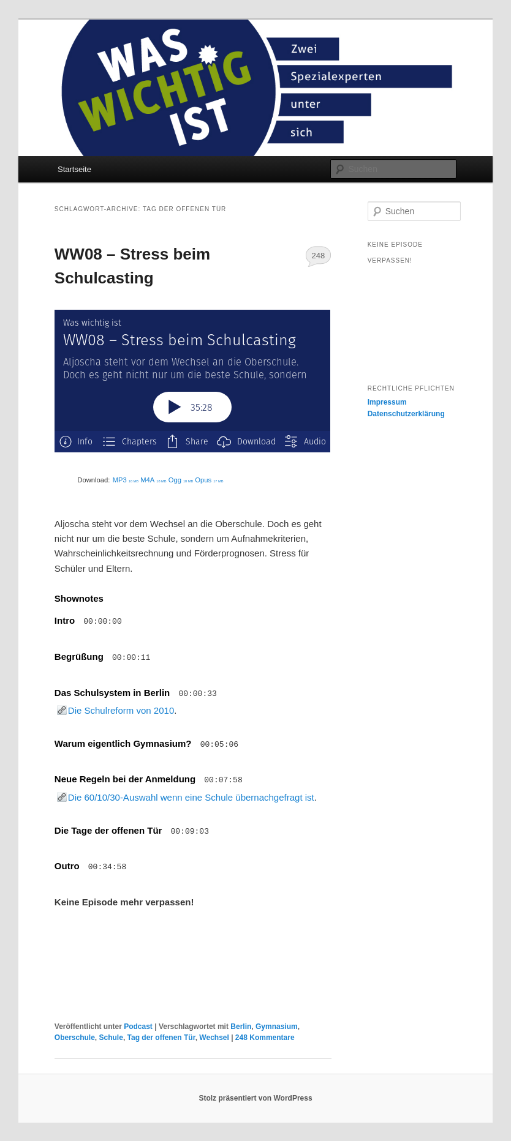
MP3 (125, 480)
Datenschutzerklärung (406, 414)
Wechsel (214, 1037)
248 (318, 255)
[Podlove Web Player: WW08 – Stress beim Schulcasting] (193, 381)
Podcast (138, 1026)
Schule (111, 1037)
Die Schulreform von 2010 (121, 710)
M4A (153, 480)
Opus (209, 480)
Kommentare (265, 1037)
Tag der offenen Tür (161, 1037)
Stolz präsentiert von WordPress (255, 1098)
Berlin (240, 1026)
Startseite (74, 169)
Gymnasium (276, 1026)
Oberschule (75, 1037)
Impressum (387, 402)
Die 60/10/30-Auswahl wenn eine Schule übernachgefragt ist (191, 797)
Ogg (180, 480)
